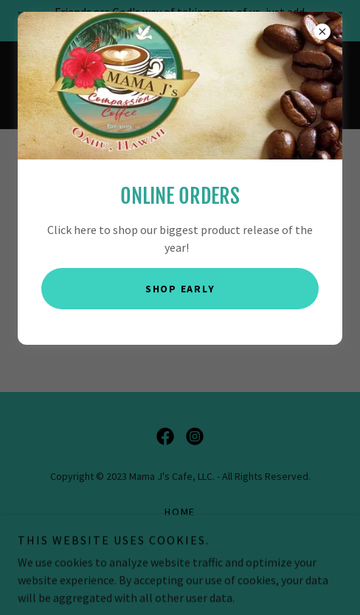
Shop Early (180, 288)
